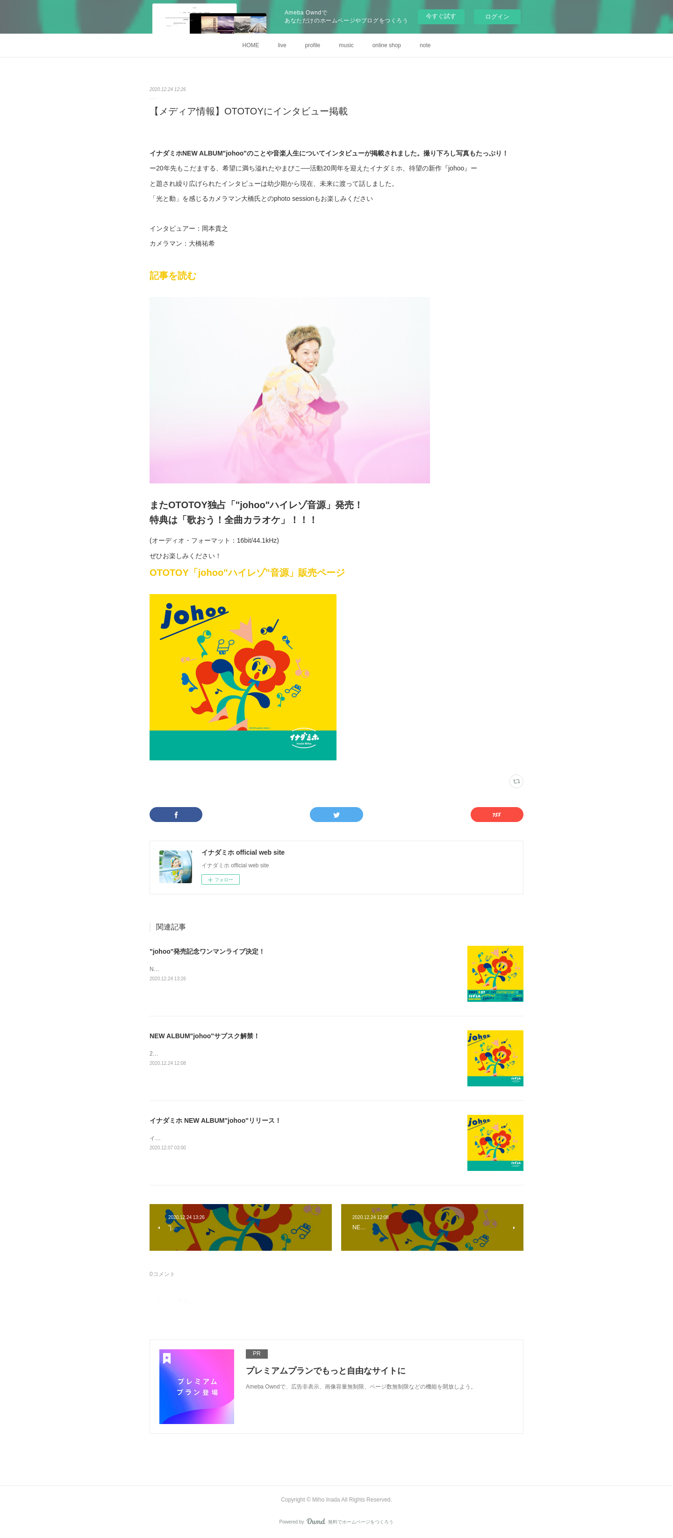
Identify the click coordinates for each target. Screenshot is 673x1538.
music (346, 45)
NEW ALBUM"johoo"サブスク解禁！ (205, 1036)
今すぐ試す (441, 16)
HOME (251, 45)
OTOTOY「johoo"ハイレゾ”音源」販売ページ (247, 572)
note (425, 45)
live (282, 45)
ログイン (497, 16)
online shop (386, 45)
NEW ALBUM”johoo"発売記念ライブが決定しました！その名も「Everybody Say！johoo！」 (265, 969)
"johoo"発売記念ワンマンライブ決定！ (207, 951)
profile (313, 45)
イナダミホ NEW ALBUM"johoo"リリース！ (215, 1120)
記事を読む (173, 275)
